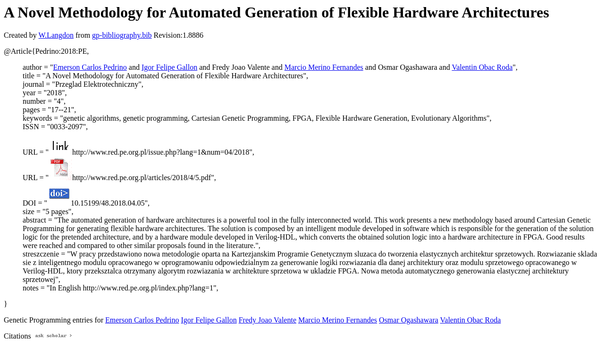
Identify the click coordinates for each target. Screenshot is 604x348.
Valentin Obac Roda (482, 67)
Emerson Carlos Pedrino (89, 67)
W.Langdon (56, 35)
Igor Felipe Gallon (169, 67)
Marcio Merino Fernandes (324, 67)
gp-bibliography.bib (122, 35)
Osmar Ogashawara (408, 320)
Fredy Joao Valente (267, 320)
